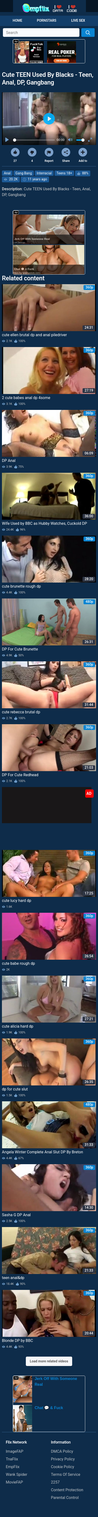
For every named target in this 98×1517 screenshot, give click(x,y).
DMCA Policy (62, 1451)
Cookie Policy (62, 1466)
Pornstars (46, 20)
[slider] (34, 140)
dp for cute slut (15, 1089)
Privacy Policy (63, 1459)
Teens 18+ (64, 173)
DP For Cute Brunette (20, 649)
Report (49, 155)
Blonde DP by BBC (17, 1340)
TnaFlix (12, 1459)
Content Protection (67, 1490)
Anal (7, 173)
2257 (55, 1482)
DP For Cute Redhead (20, 775)
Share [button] (66, 155)
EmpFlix (13, 1466)
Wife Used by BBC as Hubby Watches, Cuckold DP (44, 523)
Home (17, 20)
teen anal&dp (13, 1277)
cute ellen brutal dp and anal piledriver (34, 335)
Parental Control (65, 1497)
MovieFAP (14, 1482)
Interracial (44, 173)
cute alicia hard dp (17, 1026)
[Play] (7, 140)
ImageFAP (14, 1451)
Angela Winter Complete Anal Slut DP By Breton (42, 1152)
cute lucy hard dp (16, 900)
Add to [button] (82, 155)
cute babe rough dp (18, 963)
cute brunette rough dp (21, 586)
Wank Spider (16, 1474)
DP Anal (8, 460)
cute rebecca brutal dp (21, 712)
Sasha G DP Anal (16, 1215)
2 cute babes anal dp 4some (26, 397)
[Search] (88, 32)
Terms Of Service (65, 1474)
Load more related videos (49, 1361)
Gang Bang (23, 173)
